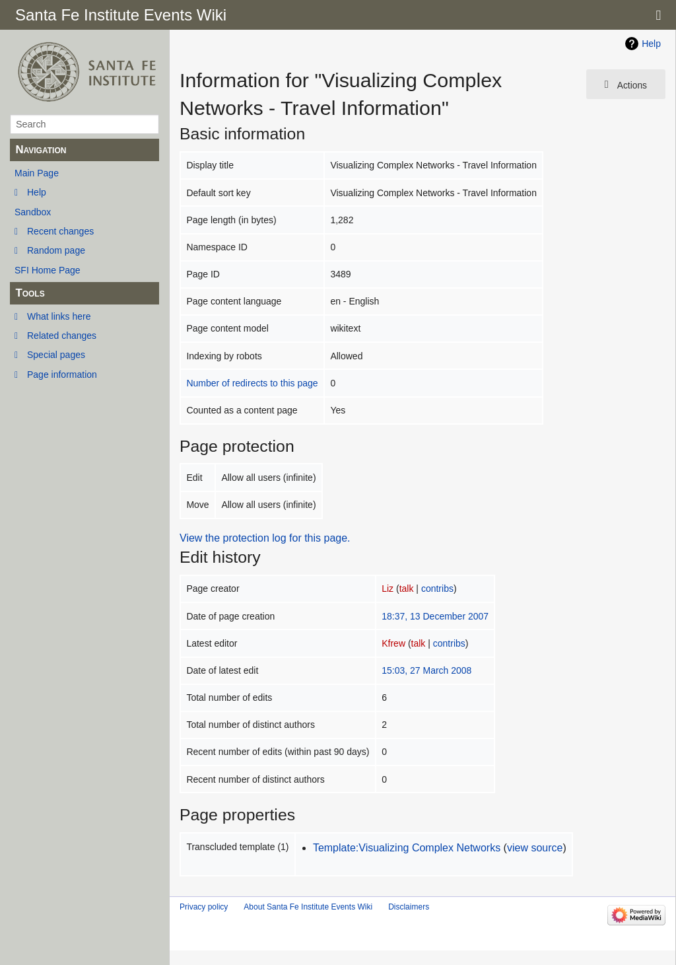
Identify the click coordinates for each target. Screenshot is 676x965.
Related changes (61, 335)
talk (406, 588)
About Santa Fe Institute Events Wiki (308, 906)
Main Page (37, 173)
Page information (62, 374)
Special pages (56, 354)
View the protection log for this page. (265, 538)
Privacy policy (204, 906)
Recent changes (60, 231)
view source (534, 847)
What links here (58, 316)
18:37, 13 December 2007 (435, 616)
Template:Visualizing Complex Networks (406, 847)
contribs (437, 588)
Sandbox (33, 212)
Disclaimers (408, 906)
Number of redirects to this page (252, 383)
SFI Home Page (48, 270)
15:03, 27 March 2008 (426, 670)
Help (36, 192)
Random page (56, 250)
